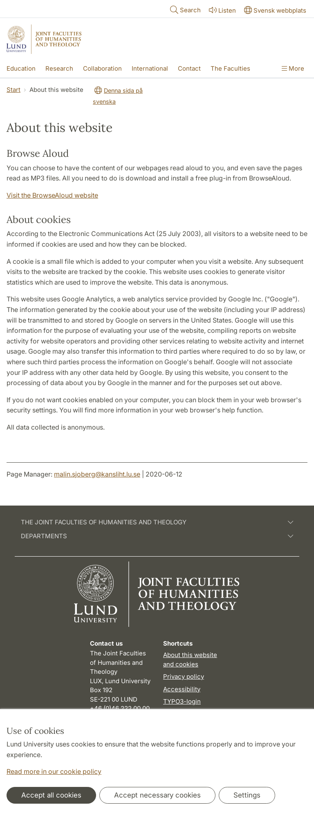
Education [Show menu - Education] (21, 68)
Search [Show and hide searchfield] (184, 9)
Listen (221, 10)
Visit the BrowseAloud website (52, 195)
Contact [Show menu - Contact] (189, 68)
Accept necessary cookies (157, 795)
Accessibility (181, 689)
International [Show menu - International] (150, 68)
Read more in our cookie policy (54, 771)
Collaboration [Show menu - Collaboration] (102, 68)
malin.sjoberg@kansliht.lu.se (97, 474)
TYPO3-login (182, 701)
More (293, 68)
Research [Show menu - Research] (59, 68)
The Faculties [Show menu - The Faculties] (230, 68)
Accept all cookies (51, 795)
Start (13, 90)
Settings (246, 795)
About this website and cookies (190, 659)
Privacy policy (183, 676)
